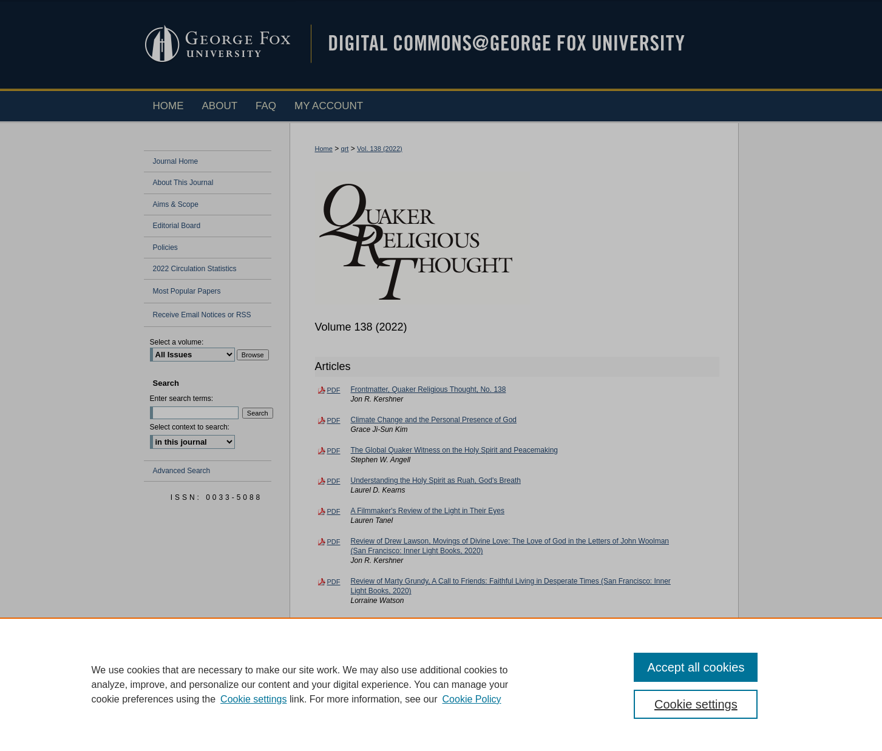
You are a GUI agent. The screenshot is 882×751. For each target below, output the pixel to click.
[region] (441, 684)
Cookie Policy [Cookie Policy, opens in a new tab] (472, 699)
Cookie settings (253, 699)
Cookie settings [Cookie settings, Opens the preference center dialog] (696, 704)
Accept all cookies (695, 667)
